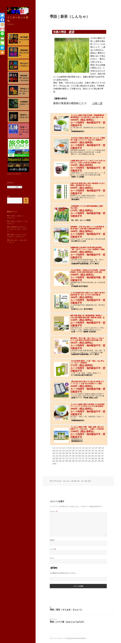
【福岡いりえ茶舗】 (77, 177)
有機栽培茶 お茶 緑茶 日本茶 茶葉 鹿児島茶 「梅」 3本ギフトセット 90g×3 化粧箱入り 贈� (87, 248)
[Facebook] (2, 20)
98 (99, 461)
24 (67, 450)
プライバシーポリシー (14, 173)
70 (61, 458)
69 (57, 458)
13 (84, 448)
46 (86, 453)
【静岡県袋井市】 (76, 441)
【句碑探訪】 (24, 102)
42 (73, 453)
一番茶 (85, 481)
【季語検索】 (24, 50)
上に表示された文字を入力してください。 (63, 573)
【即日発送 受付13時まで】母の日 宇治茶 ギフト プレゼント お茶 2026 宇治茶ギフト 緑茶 (87, 382)
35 (103, 450)
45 (83, 453)
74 (73, 458)
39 (64, 453)
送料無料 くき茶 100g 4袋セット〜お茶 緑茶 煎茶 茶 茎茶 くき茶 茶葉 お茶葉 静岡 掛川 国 (87, 228)
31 (90, 450)
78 (86, 458)
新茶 (71, 32)
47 (90, 453)
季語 (78, 481)
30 (86, 450)
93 (83, 461)
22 (61, 450)
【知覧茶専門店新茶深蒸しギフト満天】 (85, 264)
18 (100, 448)
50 (99, 453)
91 (77, 461)
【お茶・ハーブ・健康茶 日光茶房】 (83, 332)
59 (77, 456)
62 (86, 456)
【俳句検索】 (24, 37)
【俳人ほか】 (24, 63)
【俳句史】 (23, 89)
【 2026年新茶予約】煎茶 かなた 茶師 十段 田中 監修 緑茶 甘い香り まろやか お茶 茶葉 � (87, 294)
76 (80, 458)
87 (64, 461)
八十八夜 (77, 82)
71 (64, 458)
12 (80, 448)
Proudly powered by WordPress (75, 638)
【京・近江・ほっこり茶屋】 (80, 220)
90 (73, 461)
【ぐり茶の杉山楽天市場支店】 (81, 375)
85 (57, 461)
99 (103, 461)
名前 (52, 540)
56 (67, 456)
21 (57, 450)
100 (54, 463)
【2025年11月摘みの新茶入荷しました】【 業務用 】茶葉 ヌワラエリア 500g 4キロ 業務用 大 (87, 139)
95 (90, 461)
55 (64, 456)
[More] (2, 52)
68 (54, 458)
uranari (67, 481)
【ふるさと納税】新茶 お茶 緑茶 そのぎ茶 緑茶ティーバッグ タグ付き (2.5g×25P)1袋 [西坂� (87, 405)
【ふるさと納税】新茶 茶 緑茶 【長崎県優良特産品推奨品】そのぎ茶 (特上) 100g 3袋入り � (87, 116)
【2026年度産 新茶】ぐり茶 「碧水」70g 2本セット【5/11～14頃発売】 (87, 362)
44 (80, 453)
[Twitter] (2, 15)
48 (93, 453)
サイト (52, 558)
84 (54, 461)
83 (103, 458)
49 (96, 453)
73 (70, 458)
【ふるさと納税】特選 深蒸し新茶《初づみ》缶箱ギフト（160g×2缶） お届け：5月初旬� (87, 428)
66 (99, 456)
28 (80, 450)
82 (99, 458)
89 (70, 461)
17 (97, 448)
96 (93, 461)
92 (80, 461)
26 (73, 450)
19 (103, 448)
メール (53, 549)
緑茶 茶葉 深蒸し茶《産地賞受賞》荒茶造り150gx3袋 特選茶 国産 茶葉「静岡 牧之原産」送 (87, 316)
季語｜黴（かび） (12, 240)
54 (61, 456)
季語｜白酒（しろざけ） (14, 216)
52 (54, 456)
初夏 (74, 481)
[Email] (2, 38)
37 (57, 453)
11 (77, 448)
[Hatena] (2, 47)
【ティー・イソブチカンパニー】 (82, 154)
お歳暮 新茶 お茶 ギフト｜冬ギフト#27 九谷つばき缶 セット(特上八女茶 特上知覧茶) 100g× (87, 162)
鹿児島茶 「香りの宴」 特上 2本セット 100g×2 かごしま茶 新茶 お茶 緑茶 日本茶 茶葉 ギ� (87, 339)
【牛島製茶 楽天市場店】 (79, 286)
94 (86, 461)
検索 (8, 196)
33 (96, 450)
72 (67, 458)
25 (70, 450)
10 (74, 448)
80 (93, 458)
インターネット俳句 (17, 19)
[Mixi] (2, 24)
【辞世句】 (23, 115)
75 (77, 458)
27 (77, 450)
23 (64, 450)
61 (83, 456)
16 (93, 448)
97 (96, 461)
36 (54, 453)
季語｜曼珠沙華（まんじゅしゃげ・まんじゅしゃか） (17, 228)
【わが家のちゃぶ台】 (78, 241)
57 (70, 456)
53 (57, 456)
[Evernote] (2, 43)
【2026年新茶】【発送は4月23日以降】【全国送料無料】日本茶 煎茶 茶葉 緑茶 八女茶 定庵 (87, 271)
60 (80, 456)
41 (70, 453)
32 (93, 450)
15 (90, 448)
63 (90, 456)
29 (83, 450)
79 (90, 458)
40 (67, 453)
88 (67, 461)
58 (73, 456)
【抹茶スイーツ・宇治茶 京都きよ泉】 (84, 398)
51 (103, 453)
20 (54, 450)
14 (87, 448)
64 (93, 456)
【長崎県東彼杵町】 (77, 131)
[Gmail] (2, 29)
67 (103, 456)
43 (77, 453)
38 (61, 453)
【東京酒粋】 (75, 199)
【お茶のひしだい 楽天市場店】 (82, 309)
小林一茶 (97, 103)
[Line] (2, 33)
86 (61, 461)
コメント (53, 511)
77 (83, 458)
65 (96, 456)
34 (99, 450)
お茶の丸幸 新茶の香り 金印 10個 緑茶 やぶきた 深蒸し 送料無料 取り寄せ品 (87, 184)
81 (96, 458)
